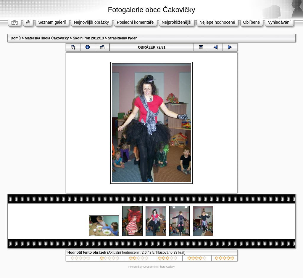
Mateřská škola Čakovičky (47, 38)
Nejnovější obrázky (91, 22)
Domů (16, 38)
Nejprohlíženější (176, 22)
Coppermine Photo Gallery (159, 266)
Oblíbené (251, 22)
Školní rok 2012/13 (88, 38)
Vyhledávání (279, 22)
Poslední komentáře (135, 22)
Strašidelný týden (123, 38)
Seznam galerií (52, 22)
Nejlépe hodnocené (217, 22)
